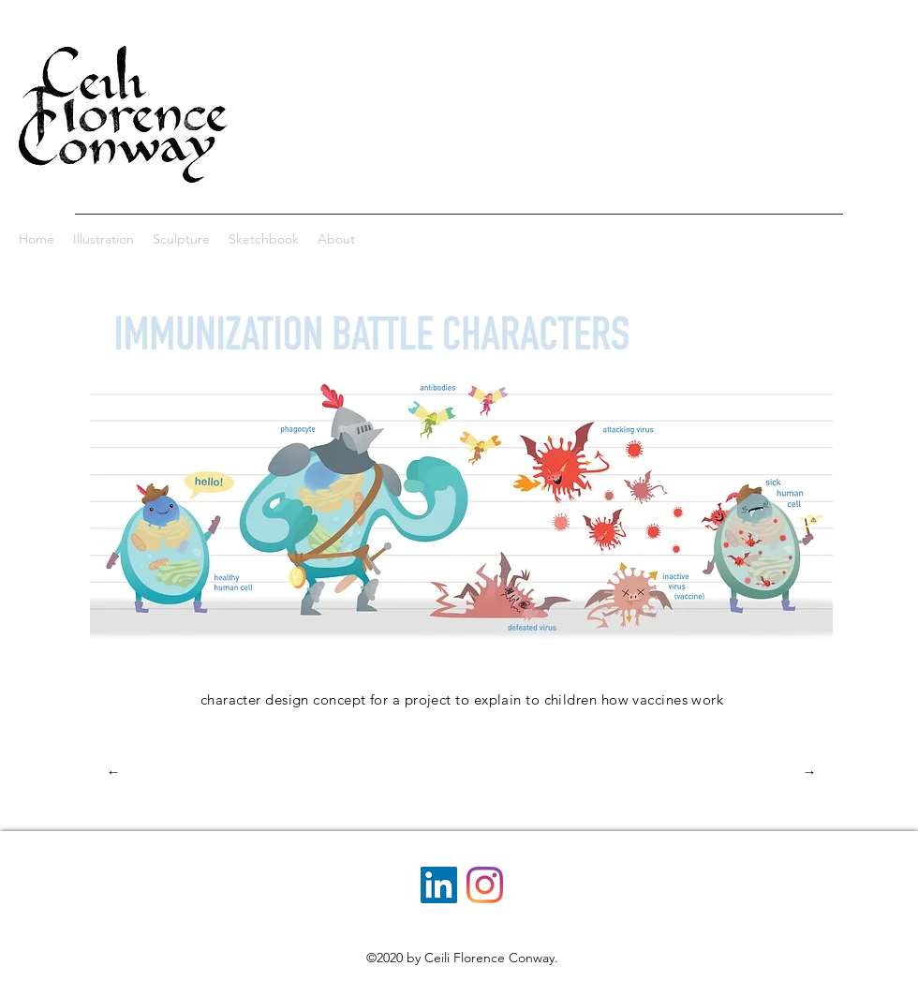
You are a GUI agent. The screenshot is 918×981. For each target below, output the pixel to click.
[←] (113, 772)
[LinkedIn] (439, 885)
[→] (809, 772)
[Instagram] (484, 885)
